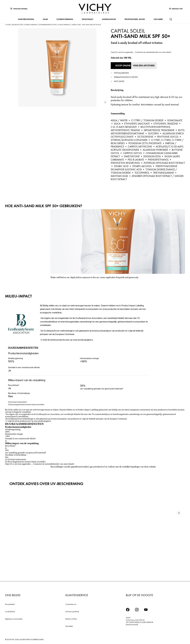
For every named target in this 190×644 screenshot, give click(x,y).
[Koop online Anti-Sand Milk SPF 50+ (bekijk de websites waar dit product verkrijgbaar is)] (124, 65)
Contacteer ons (70, 604)
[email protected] (132, 624)
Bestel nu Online (71, 618)
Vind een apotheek (72, 611)
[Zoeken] (170, 19)
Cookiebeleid (10, 611)
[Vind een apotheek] (152, 65)
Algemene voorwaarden (13, 618)
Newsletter (69, 625)
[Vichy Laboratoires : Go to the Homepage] (95, 8)
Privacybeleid (10, 604)
